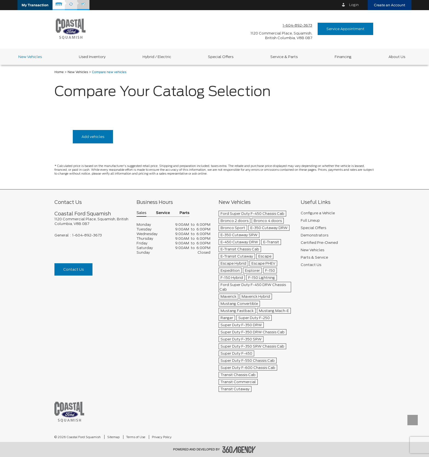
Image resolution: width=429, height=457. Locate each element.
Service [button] (163, 213)
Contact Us (73, 269)
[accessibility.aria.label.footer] (239, 449)
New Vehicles (78, 72)
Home (59, 72)
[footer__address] (91, 221)
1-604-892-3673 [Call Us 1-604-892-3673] (297, 25)
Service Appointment (345, 29)
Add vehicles (93, 137)
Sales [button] (141, 213)
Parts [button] (184, 213)
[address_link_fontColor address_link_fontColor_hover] (281, 35)
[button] (35, 5)
